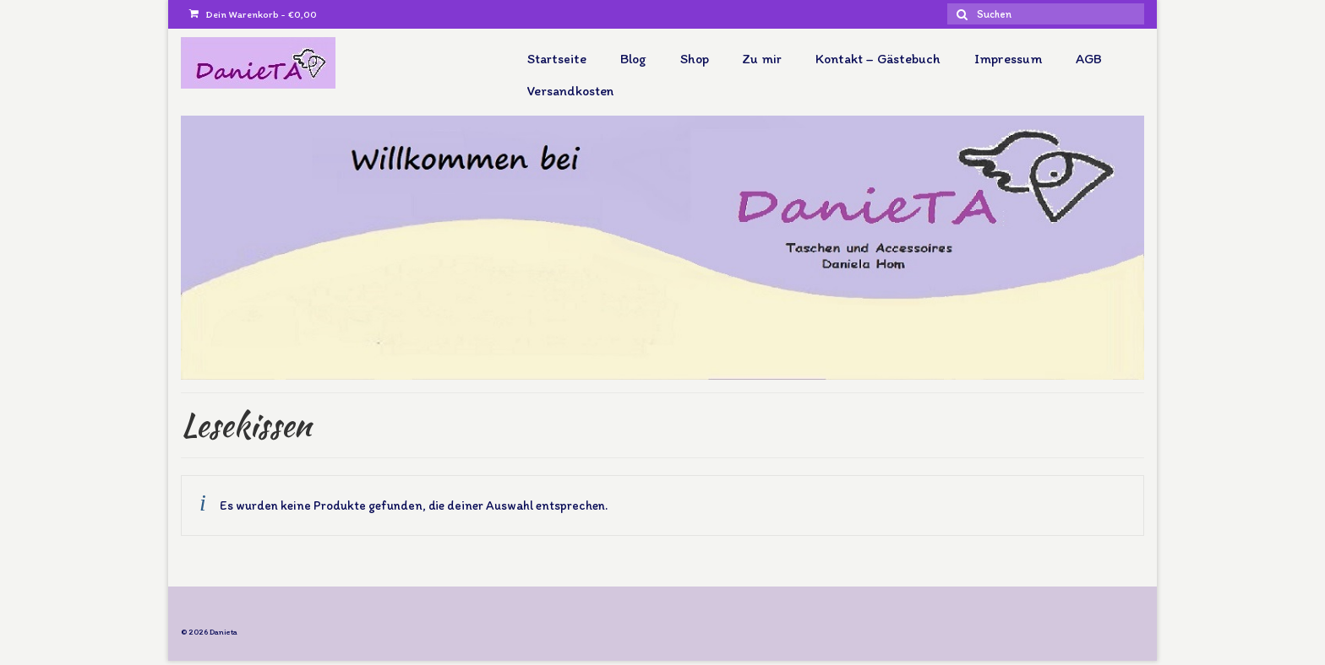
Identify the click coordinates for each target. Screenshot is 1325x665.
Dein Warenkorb (253, 14)
